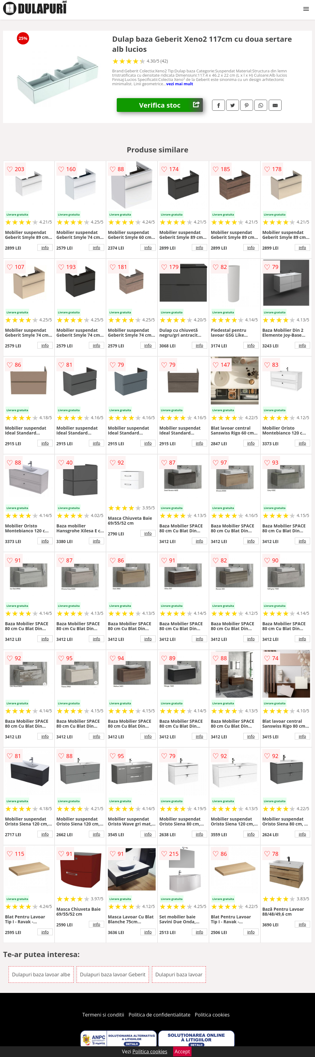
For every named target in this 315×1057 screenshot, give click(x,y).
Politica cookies (212, 1014)
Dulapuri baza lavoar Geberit (113, 974)
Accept (182, 1051)
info (45, 247)
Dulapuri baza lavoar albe (41, 974)
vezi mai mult (179, 83)
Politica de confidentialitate (160, 1014)
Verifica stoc (171, 105)
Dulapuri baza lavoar (179, 974)
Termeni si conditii (103, 1014)
